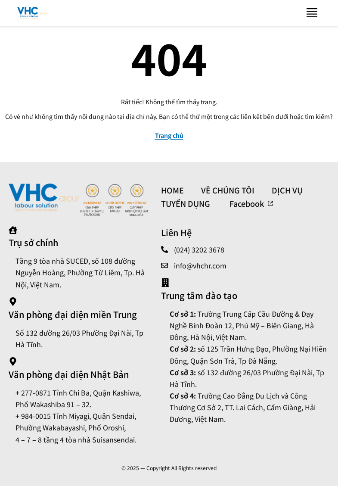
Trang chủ (169, 135)
